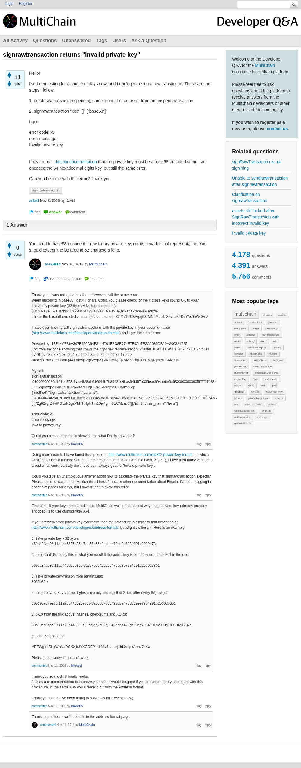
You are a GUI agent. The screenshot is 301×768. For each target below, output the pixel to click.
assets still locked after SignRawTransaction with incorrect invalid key (255, 217)
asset (237, 341)
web (263, 385)
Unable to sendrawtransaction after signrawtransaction (260, 181)
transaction (240, 360)
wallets (271, 404)
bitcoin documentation (76, 161)
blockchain (240, 328)
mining (250, 341)
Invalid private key (249, 233)
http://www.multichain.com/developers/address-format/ (76, 333)
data (255, 379)
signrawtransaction (244, 410)
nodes (277, 347)
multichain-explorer (257, 347)
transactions (255, 322)
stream (238, 322)
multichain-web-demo (266, 372)
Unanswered (76, 40)
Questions (45, 40)
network (279, 398)
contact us (277, 128)
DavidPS (77, 444)
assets (281, 315)
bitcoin (237, 398)
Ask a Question (148, 40)
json (274, 385)
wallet (256, 328)
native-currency (274, 391)
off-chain (266, 410)
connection (240, 379)
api (275, 341)
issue (237, 347)
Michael (76, 665)
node (263, 341)
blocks (237, 385)
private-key (240, 366)
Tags (101, 40)
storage (255, 391)
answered (53, 264)
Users (119, 40)
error (237, 335)
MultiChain (265, 65)
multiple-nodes (242, 417)
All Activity (15, 40)
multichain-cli (241, 372)
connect (238, 354)
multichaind (256, 354)
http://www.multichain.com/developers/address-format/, (75, 527)
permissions (272, 328)
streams (267, 315)
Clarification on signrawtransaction (249, 197)
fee (236, 404)
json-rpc (272, 322)
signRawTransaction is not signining (256, 165)
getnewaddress (242, 423)
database (239, 391)
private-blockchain (258, 398)
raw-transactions (271, 335)
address (251, 335)
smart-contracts (253, 404)
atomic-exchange (262, 366)
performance (271, 379)
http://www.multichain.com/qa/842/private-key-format (150, 455)
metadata (277, 360)
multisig (273, 354)
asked (34, 201)
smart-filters (259, 360)
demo (251, 385)
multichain (245, 314)
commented (39, 444)
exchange (262, 417)
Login (9, 4)
